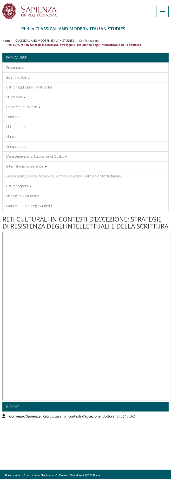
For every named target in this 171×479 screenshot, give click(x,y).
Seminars (13, 117)
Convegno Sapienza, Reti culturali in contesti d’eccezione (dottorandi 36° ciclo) (72, 416)
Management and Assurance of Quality (36, 156)
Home (6, 41)
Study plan (15, 97)
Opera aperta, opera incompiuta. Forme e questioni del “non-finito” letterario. (64, 176)
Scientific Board (18, 77)
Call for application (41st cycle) (29, 87)
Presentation (16, 67)
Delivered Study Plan (23, 107)
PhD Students (16, 126)
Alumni (11, 136)
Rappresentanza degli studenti (29, 205)
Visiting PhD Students (22, 196)
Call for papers (18, 186)
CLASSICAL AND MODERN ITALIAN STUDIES (44, 41)
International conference (26, 166)
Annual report (16, 146)
